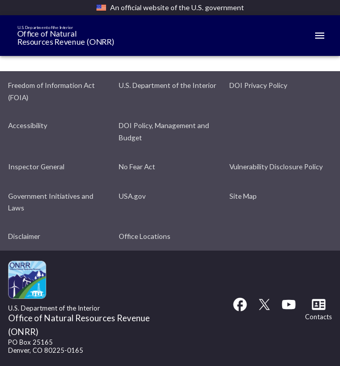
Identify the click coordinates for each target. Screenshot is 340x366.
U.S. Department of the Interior (167, 85)
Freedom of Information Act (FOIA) (51, 91)
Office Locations (145, 236)
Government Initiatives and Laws (50, 202)
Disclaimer (24, 236)
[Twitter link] (264, 309)
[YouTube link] (289, 309)
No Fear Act (137, 166)
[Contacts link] (318, 312)
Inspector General (36, 166)
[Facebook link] (240, 309)
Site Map (243, 196)
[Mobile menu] (320, 35)
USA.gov (132, 196)
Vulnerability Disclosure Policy (276, 166)
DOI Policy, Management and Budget (164, 131)
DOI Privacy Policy (258, 85)
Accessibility (27, 125)
